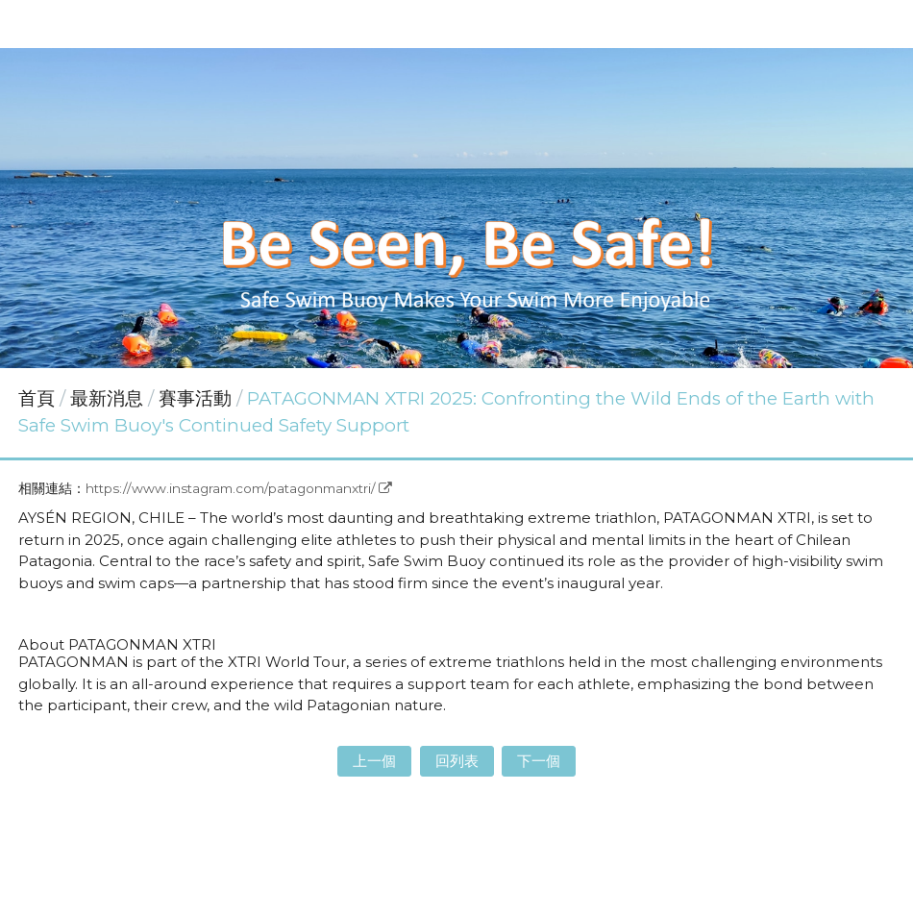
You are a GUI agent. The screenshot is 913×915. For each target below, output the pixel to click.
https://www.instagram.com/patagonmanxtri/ (231, 488)
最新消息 (109, 398)
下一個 (538, 761)
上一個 (374, 761)
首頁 (36, 398)
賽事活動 (195, 398)
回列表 (457, 761)
